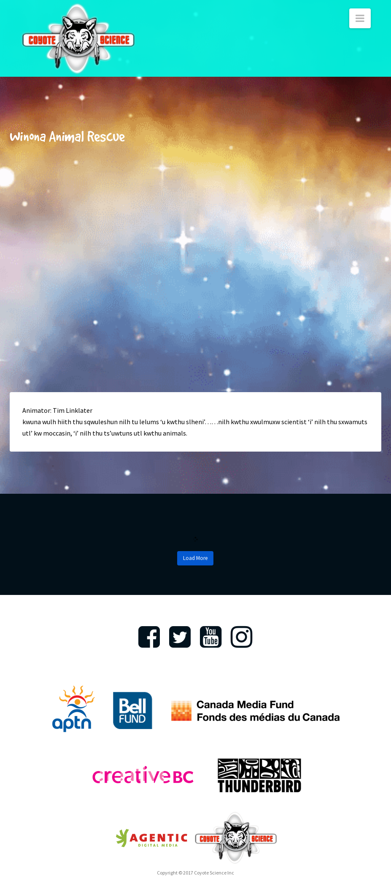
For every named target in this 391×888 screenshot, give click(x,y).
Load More (195, 558)
